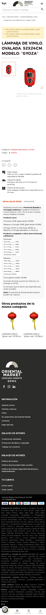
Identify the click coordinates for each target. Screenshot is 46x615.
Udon (37, 545)
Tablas (21, 575)
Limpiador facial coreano (34, 594)
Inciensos (21, 580)
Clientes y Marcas (9, 409)
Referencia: (6, 58)
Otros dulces (39, 522)
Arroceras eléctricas (22, 568)
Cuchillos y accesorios (21, 561)
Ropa (14, 582)
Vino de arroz (27, 535)
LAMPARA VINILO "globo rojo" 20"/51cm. (11, 335)
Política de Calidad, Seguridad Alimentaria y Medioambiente (20, 470)
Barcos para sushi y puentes (13, 556)
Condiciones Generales (11, 439)
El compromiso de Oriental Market (16, 417)
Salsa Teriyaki (6, 531)
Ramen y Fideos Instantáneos (22, 545)
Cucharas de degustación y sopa (16, 559)
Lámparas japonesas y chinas (22, 150)
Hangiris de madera (19, 563)
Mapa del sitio (7, 425)
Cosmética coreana (17, 590)
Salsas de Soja (11, 529)
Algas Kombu (11, 513)
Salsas (3, 529)
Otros (34, 568)
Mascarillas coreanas (24, 596)
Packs (21, 540)
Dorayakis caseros (24, 517)
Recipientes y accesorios (34, 572)
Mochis (17, 522)
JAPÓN (13, 153)
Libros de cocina (32, 526)
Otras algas (40, 513)
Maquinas (13, 565)
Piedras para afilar (16, 572)
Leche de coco (32, 531)
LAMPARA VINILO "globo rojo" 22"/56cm (33, 335)
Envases (41, 585)
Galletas (30, 522)
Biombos (24, 577)
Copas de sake (21, 585)
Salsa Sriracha (19, 531)
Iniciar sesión (7, 486)
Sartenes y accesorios (9, 575)
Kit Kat (23, 522)
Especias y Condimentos (11, 524)
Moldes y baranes (24, 565)
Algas (37, 510)
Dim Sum (23, 520)
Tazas (39, 587)
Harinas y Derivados (15, 526)
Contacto (6, 421)
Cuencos (32, 585)
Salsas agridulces (24, 529)
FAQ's (4, 413)
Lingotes (36, 517)
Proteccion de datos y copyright (15, 443)
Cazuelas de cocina (36, 556)
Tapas (33, 587)
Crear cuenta (7, 490)
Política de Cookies (10, 461)
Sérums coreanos (8, 596)
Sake (26, 533)
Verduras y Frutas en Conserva (23, 547)
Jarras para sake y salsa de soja (13, 587)
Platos (28, 587)
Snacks (25, 542)
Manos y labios (39, 596)
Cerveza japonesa (37, 533)
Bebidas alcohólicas (15, 533)
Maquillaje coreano (36, 590)
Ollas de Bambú (38, 565)
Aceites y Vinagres (28, 508)
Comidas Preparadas (10, 515)
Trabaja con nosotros (11, 447)
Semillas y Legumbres (35, 540)
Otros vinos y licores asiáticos (23, 538)
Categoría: (18, 150)
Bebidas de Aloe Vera (19, 551)
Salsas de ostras (38, 529)
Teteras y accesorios (32, 575)
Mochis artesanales (8, 517)
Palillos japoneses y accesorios (13, 570)
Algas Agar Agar (26, 513)
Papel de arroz (16, 510)
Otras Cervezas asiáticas (11, 535)
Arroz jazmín (29, 510)
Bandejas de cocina (37, 554)
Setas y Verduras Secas (11, 542)
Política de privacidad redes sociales (17, 465)
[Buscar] (23, 10)
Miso (43, 526)
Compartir (6, 161)
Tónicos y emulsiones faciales (12, 599)
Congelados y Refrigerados (33, 515)
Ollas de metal (7, 568)
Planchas (41, 568)
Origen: (9, 153)
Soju (36, 535)
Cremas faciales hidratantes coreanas (17, 592)
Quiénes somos (8, 405)
